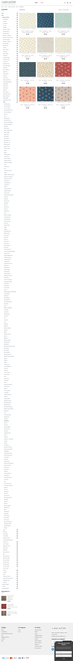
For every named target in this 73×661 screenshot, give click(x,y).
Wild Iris (5, 509)
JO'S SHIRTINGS (7, 297)
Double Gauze (6, 211)
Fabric (43, 2)
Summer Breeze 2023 (8, 455)
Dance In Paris (6, 200)
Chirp (5, 164)
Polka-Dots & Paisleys (8, 384)
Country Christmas (7, 188)
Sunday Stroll (6, 461)
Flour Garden (6, 235)
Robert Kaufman (6, 556)
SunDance (6, 459)
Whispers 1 (6, 501)
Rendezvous (6, 410)
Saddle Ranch (6, 416)
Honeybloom (6, 283)
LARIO (5, 305)
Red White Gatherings (8, 406)
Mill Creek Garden (7, 340)
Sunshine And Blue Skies (8, 463)
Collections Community (8, 176)
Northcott (5, 531)
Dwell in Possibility (7, 215)
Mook (4, 529)
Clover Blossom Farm (8, 170)
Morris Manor (6, 350)
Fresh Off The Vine (7, 249)
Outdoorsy (6, 370)
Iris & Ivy (5, 289)
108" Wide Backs (7, 104)
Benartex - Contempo (7, 35)
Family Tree (6, 223)
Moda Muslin (6, 344)
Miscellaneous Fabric (7, 100)
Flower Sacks (6, 243)
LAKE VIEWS (6, 303)
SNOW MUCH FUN (7, 433)
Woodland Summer (7, 523)
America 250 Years (7, 120)
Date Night (6, 202)
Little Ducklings (6, 313)
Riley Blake (5, 550)
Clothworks (5, 51)
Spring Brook (6, 445)
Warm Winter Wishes (8, 497)
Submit (63, 658)
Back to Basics (6, 128)
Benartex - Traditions (7, 41)
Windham (5, 582)
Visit (2, 635)
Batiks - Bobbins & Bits (8, 130)
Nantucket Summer (7, 354)
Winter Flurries (6, 515)
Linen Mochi (6, 311)
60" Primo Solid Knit (7, 112)
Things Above (6, 475)
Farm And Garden (7, 221)
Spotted (5, 443)
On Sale (3, 586)
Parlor (5, 376)
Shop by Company (5, 17)
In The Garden (6, 287)
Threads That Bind (7, 473)
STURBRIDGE (6, 451)
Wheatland (6, 499)
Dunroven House (6, 59)
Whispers (6, 503)
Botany (5, 150)
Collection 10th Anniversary (9, 174)
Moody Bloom (6, 348)
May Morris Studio (7, 334)
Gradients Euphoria (7, 257)
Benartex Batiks (6, 33)
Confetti (5, 186)
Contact (3, 639)
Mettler (36, 631)
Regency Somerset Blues (8, 408)
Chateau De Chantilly (8, 162)
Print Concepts (6, 543)
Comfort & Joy (6, 180)
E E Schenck (5, 61)
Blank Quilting (5, 43)
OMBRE (5, 362)
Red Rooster (5, 548)
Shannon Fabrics (6, 560)
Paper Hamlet (6, 374)
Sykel (4, 574)
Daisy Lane (6, 196)
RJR (3, 554)
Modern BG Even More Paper (9, 346)
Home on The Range (8, 279)
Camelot (4, 47)
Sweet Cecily (6, 467)
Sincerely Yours (7, 428)
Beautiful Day (6, 134)
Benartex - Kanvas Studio (8, 37)
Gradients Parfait (7, 259)
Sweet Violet (6, 469)
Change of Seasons (7, 160)
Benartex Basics (6, 31)
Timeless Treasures (7, 576)
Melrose (5, 336)
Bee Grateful (6, 138)
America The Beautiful (8, 124)
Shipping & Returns (5, 637)
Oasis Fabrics (5, 533)
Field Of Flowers (7, 225)
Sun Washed (6, 457)
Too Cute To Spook (7, 483)
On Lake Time (6, 364)
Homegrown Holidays (8, 281)
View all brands (38, 648)
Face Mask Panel (7, 219)
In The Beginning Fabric (7, 81)
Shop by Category (5, 584)
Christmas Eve (6, 166)
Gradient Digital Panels (8, 255)
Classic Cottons (6, 49)
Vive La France (6, 495)
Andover (4, 25)
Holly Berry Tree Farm (8, 275)
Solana (5, 435)
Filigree (5, 227)
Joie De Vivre (6, 295)
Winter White (6, 517)
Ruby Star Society (6, 558)
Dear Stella (5, 55)
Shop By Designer (5, 588)
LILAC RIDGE (6, 309)
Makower (5, 89)
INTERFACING (5, 19)
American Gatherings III (8, 122)
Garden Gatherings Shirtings (9, 251)
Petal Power (6, 380)
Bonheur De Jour (7, 148)
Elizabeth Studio (6, 63)
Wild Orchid (6, 513)
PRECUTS (5, 388)
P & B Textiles (5, 535)
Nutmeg (5, 358)
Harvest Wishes (7, 269)
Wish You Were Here (8, 521)
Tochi (5, 481)
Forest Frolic (6, 247)
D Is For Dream (6, 192)
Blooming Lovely (7, 144)
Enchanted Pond (7, 217)
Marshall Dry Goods (7, 93)
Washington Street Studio (8, 578)
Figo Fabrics (5, 71)
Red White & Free (7, 404)
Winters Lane (6, 519)
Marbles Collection (7, 328)
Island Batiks (5, 83)
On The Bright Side (7, 366)
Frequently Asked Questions (7, 633)
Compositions (6, 184)
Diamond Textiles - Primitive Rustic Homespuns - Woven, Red (12, 606)
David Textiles (5, 53)
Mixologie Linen (7, 342)
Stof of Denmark (6, 566)
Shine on (5, 422)
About (2, 630)
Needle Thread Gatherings (9, 356)
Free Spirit (5, 75)
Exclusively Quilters (6, 65)
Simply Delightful (7, 426)
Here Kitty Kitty (6, 271)
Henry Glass (5, 77)
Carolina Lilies (6, 156)
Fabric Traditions (6, 69)
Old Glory (5, 360)
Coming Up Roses (7, 182)
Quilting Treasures (6, 546)
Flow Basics (6, 237)
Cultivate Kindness (7, 190)
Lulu (5, 317)
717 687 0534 (54, 634)
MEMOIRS (6, 338)
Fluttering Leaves (7, 245)
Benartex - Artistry (6, 29)
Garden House (7, 253)
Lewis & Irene (5, 85)
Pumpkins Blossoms (8, 394)
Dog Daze (6, 209)
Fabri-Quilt (5, 67)
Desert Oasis (6, 206)
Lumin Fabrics (5, 87)
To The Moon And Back (8, 485)
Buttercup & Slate (7, 154)
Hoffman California (6, 79)
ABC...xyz (5, 114)
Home (36, 2)
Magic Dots (6, 324)
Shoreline (6, 424)
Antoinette (6, 126)
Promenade (6, 392)
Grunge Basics (6, 261)
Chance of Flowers (7, 158)
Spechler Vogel (6, 562)
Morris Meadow (7, 352)
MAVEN (5, 332)
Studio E (4, 570)
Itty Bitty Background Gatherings (10, 291)
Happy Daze (6, 265)
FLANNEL (5, 229)
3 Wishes (5, 21)
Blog (2, 640)
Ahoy (5, 116)
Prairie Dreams (7, 386)
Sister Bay (6, 430)
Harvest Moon (6, 267)
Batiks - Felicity (6, 132)
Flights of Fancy (7, 233)
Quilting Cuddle (7, 398)
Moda (4, 102)
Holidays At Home (7, 273)
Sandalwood (6, 420)
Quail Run (6, 396)
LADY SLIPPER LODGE (8, 301)
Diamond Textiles (6, 57)
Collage (5, 172)
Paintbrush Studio (6, 537)
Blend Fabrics (5, 45)
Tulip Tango (6, 491)
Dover (5, 213)
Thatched (5, 471)
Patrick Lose (5, 541)
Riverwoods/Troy (6, 552)
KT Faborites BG (7, 299)
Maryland (6, 330)
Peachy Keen (6, 378)
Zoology (5, 527)
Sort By (60, 9)
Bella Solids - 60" (7, 142)
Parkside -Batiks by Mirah (8, 539)
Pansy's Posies (7, 372)
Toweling (5, 487)
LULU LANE (6, 319)
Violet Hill (5, 493)
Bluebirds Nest (6, 146)
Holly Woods (6, 277)
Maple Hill (6, 326)
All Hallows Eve (6, 118)
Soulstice (5, 441)
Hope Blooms (6, 285)
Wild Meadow (6, 511)
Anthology (5, 27)
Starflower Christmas (8, 447)
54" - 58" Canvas (7, 108)
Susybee (4, 572)
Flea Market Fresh (7, 231)
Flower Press (6, 241)
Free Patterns (4, 631)
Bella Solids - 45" (7, 140)
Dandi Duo (6, 198)
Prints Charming (7, 390)
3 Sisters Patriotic (7, 106)
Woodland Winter (7, 525)
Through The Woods (8, 477)
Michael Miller (5, 98)
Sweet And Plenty (7, 465)
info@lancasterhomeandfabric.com (58, 636)
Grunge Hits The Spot (8, 263)
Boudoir (5, 152)
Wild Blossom (6, 507)
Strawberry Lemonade (8, 449)
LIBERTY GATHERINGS (8, 307)
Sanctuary (6, 418)
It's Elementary (6, 293)
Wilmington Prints (6, 580)
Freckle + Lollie (5, 73)
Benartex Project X (6, 39)
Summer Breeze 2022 (8, 453)
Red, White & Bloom (7, 402)
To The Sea (6, 479)
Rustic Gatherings (7, 414)
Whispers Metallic (7, 505)
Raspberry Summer (7, 400)
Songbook (6, 437)
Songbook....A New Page (8, 439)
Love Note (6, 315)
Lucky (5, 322)
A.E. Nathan (5, 23)
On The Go (6, 368)
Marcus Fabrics (6, 92)
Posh (5, 412)
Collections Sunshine (8, 178)
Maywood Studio (6, 96)
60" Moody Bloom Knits (8, 110)
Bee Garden (6, 136)
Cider (5, 168)
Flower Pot (6, 239)
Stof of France (5, 568)
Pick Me (5, 382)
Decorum (5, 204)
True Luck (6, 489)
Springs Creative (6, 564)
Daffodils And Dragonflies (9, 194)
